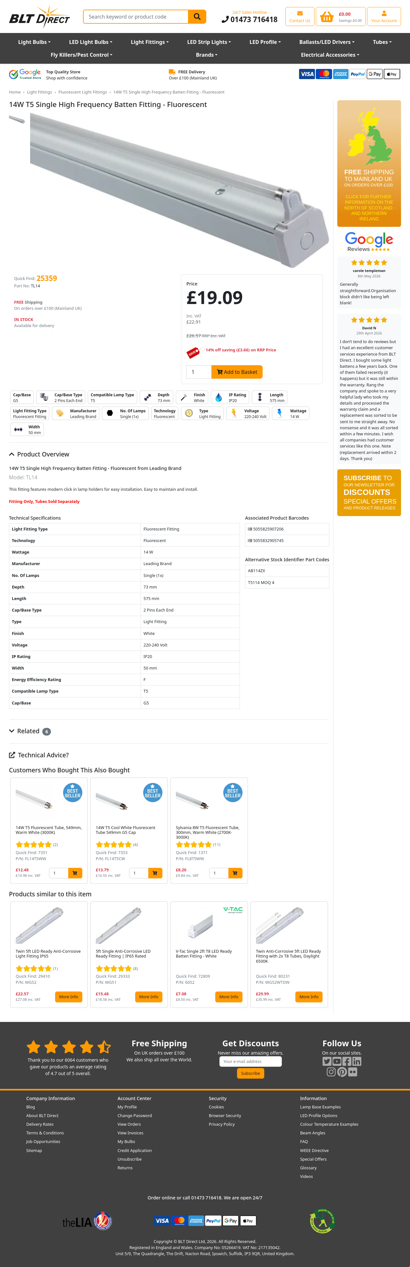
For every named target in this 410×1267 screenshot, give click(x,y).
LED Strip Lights (207, 41)
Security (217, 1098)
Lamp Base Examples (320, 1107)
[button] (324, 830)
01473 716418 (250, 19)
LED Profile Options (318, 1115)
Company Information (50, 1098)
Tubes (380, 41)
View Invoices (131, 1133)
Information (313, 1098)
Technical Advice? (39, 755)
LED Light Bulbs (89, 41)
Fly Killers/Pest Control (80, 54)
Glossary (308, 1168)
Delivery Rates (39, 1124)
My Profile (127, 1107)
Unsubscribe (130, 1159)
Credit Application (135, 1150)
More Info (68, 997)
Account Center (135, 1098)
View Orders (129, 1124)
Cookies (216, 1107)
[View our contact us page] (300, 16)
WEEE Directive (314, 1150)
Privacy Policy (222, 1124)
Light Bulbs (32, 41)
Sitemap (34, 1150)
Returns (125, 1168)
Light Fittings (148, 41)
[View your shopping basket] (341, 16)
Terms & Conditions (45, 1133)
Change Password (135, 1115)
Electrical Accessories (328, 54)
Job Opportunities (43, 1141)
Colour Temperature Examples (329, 1124)
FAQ (304, 1141)
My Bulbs (126, 1141)
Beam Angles (312, 1133)
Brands (205, 54)
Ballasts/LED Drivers (325, 41)
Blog (30, 1107)
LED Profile (263, 41)
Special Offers (313, 1159)
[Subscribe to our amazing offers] (250, 1061)
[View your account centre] (384, 16)
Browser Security (225, 1115)
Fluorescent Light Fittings (82, 92)
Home (14, 92)
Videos (306, 1176)
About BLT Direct (42, 1115)
